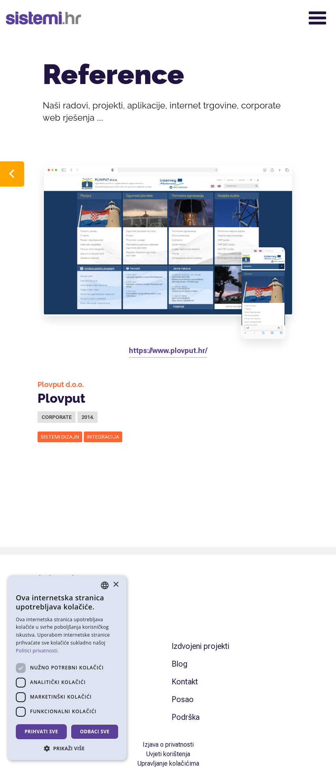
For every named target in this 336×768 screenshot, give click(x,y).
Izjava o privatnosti (168, 744)
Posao (183, 699)
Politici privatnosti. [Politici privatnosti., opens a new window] (37, 650)
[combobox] (105, 585)
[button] (67, 748)
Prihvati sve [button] (41, 731)
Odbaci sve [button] (94, 731)
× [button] (116, 585)
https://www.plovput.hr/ (168, 350)
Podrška (186, 717)
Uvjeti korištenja (168, 754)
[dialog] (67, 668)
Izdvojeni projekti (200, 646)
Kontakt (185, 681)
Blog (179, 664)
